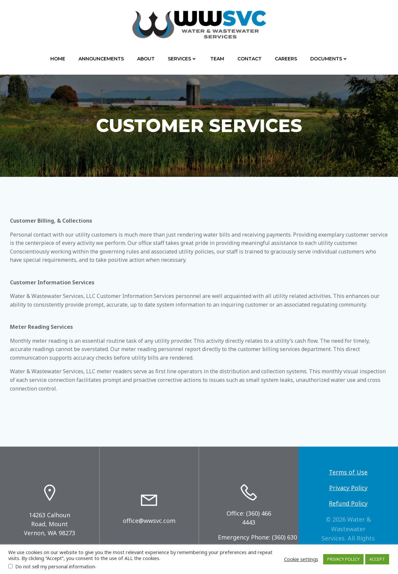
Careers (286, 59)
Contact (249, 59)
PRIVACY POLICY (343, 559)
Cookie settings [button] (301, 559)
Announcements (101, 59)
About (146, 59)
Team (217, 59)
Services (182, 59)
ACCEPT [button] (377, 559)
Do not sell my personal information (55, 566)
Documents (329, 59)
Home (57, 59)
